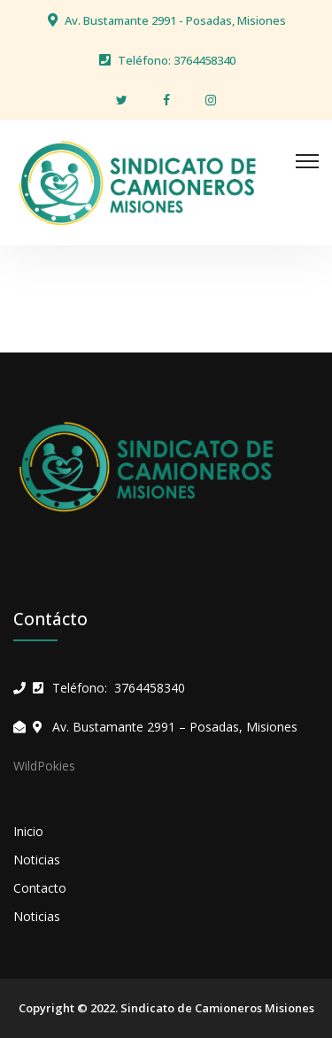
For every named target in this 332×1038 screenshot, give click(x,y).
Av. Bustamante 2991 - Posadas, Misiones (175, 20)
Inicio (28, 831)
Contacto (39, 887)
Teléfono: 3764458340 (176, 60)
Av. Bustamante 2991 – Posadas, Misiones (174, 726)
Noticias (36, 859)
